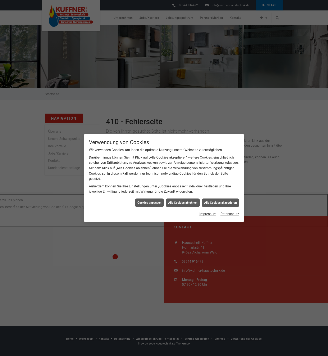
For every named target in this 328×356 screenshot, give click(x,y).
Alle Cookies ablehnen (182, 197)
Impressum (207, 208)
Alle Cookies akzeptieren (220, 197)
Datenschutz (229, 208)
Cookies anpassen (149, 197)
